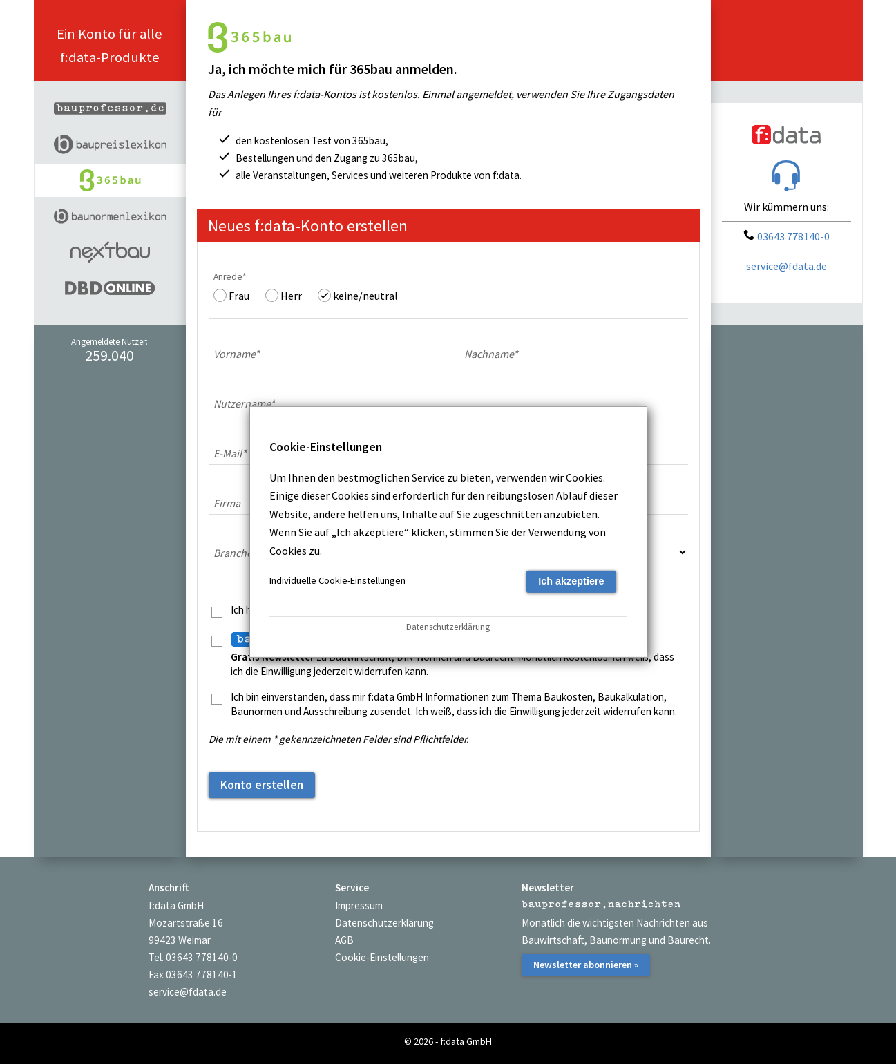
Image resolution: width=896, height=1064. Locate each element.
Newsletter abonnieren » (585, 964)
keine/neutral (365, 296)
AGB (344, 940)
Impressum (359, 905)
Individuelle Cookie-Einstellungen (337, 580)
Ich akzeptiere (571, 581)
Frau (239, 296)
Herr (291, 296)
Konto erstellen (261, 784)
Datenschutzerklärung (384, 922)
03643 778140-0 (786, 236)
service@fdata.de (786, 266)
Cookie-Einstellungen (382, 957)
